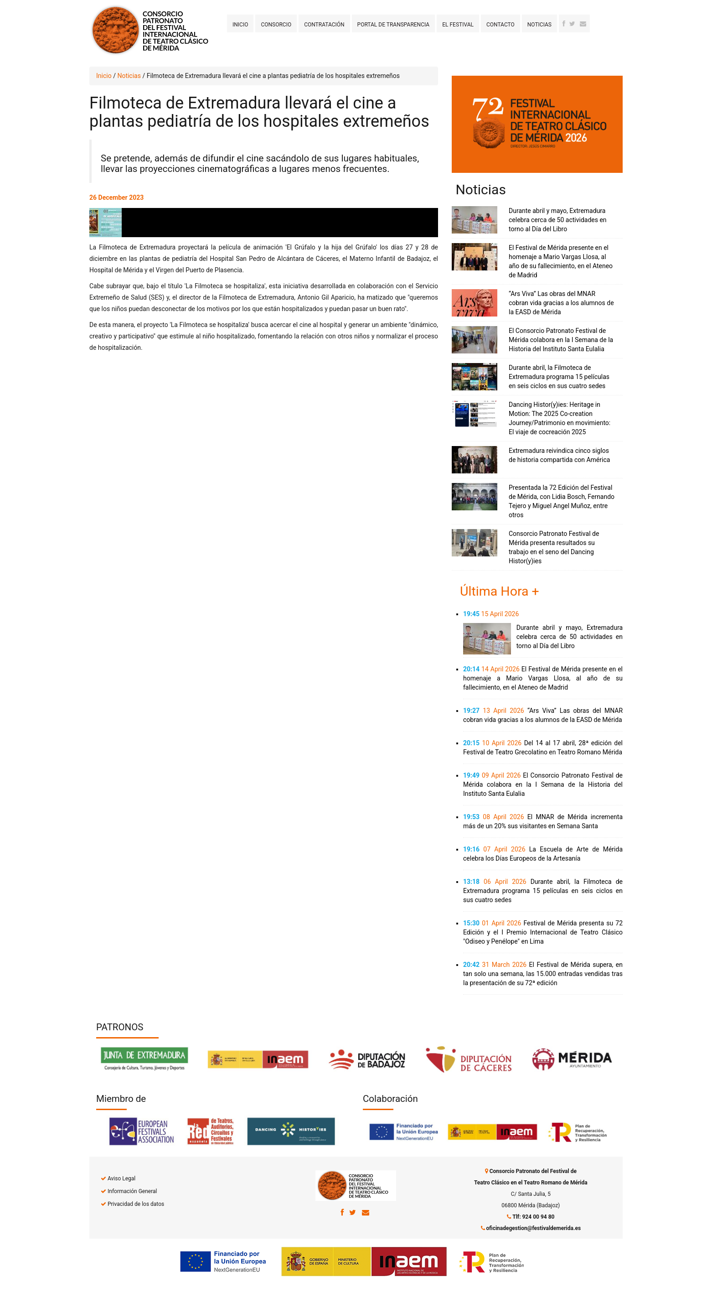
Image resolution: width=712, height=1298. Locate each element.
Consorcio (276, 24)
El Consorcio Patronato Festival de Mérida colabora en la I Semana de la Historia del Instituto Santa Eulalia (561, 340)
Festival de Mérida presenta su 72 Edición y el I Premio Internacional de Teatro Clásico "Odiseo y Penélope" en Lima (543, 932)
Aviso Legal (121, 1178)
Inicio (240, 24)
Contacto (500, 24)
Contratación (324, 24)
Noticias (539, 24)
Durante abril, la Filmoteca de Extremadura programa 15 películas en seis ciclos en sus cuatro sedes (559, 376)
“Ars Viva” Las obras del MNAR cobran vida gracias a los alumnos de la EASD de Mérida (561, 303)
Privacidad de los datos (136, 1204)
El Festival (458, 24)
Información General (132, 1191)
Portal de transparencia (393, 24)
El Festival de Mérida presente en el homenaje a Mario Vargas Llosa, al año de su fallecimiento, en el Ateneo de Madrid (543, 678)
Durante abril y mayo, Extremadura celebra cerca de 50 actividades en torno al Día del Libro (558, 220)
